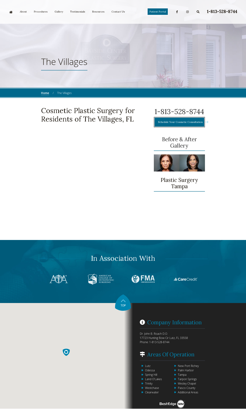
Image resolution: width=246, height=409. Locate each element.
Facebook (177, 11)
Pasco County (186, 388)
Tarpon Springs (187, 379)
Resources (98, 11)
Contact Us (118, 11)
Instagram (187, 11)
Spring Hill (151, 375)
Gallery (59, 11)
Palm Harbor (186, 370)
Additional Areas (188, 392)
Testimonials (77, 11)
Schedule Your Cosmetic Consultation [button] (181, 122)
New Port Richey (188, 366)
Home (11, 12)
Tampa (182, 375)
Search (198, 11)
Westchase (152, 388)
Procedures (41, 11)
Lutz (147, 366)
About (23, 11)
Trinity (148, 383)
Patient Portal (157, 11)
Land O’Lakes (153, 379)
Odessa (150, 370)
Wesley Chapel (187, 383)
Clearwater (152, 392)
